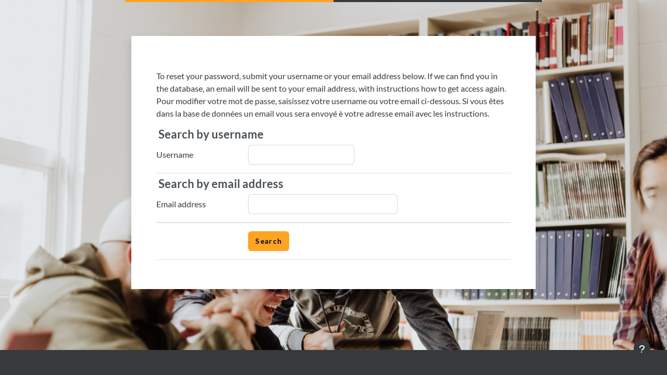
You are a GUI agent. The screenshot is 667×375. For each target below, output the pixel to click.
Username (174, 154)
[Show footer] (642, 349)
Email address (181, 204)
